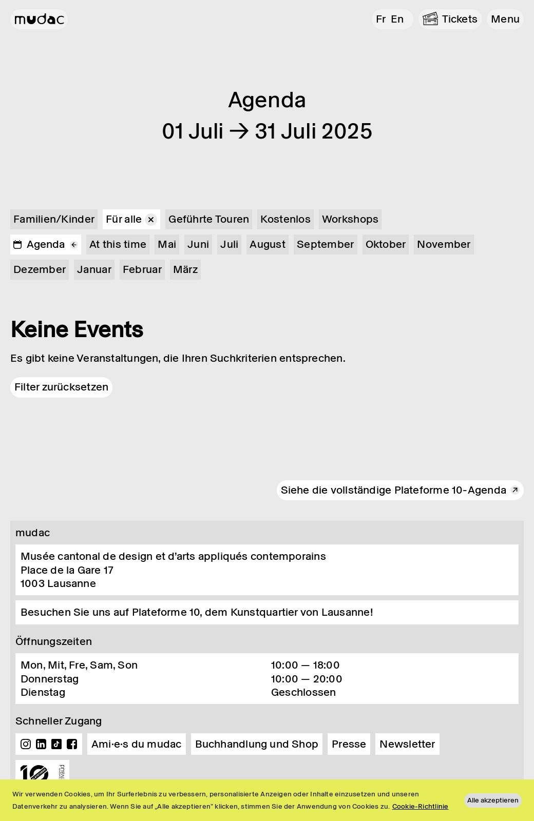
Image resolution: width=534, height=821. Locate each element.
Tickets (460, 19)
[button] (505, 19)
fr (381, 19)
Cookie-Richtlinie (420, 806)
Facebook (72, 744)
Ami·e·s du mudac (136, 744)
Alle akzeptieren (493, 800)
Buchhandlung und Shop (257, 744)
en (397, 19)
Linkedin (41, 744)
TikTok (56, 744)
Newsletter (407, 744)
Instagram (26, 744)
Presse (349, 744)
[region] (267, 800)
